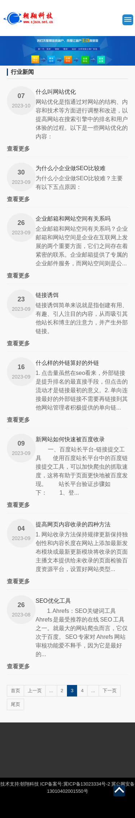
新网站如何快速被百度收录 (70, 439)
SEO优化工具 (53, 601)
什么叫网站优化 (56, 92)
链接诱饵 (47, 295)
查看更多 (18, 149)
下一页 (110, 690)
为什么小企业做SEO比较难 (70, 168)
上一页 (35, 690)
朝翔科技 (29, 784)
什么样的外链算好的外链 (67, 363)
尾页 (15, 704)
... (51, 690)
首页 (15, 690)
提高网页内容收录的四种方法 (73, 524)
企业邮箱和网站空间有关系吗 (73, 219)
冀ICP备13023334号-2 (86, 784)
